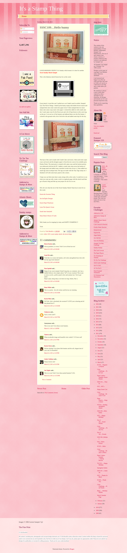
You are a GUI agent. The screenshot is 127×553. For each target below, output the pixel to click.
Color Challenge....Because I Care (102, 394)
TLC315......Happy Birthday (102, 464)
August (100, 347)
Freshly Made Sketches (100, 227)
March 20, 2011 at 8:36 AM (51, 249)
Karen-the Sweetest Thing (47, 194)
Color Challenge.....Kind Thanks (102, 486)
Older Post (86, 388)
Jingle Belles (97, 235)
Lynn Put (47, 255)
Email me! (97, 133)
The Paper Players (99, 253)
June (99, 353)
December (100, 336)
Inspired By (97, 232)
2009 (97, 510)
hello (45, 234)
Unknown (47, 312)
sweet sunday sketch (56, 234)
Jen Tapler (47, 370)
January (100, 503)
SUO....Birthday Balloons (104, 168)
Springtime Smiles (102, 468)
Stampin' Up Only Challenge (99, 244)
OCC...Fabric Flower (100, 442)
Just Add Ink (97, 238)
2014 (97, 324)
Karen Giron (48, 346)
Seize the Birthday (99, 241)
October (100, 342)
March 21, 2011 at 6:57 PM (51, 340)
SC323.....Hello (101, 446)
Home (24, 16)
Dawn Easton (48, 244)
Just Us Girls (97, 265)
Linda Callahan (48, 359)
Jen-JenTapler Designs (46, 198)
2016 (97, 319)
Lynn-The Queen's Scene (47, 207)
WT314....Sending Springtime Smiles (102, 406)
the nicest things (67, 234)
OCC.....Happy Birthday (101, 416)
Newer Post (41, 388)
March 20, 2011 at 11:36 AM (52, 306)
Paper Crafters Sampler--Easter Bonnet (102, 377)
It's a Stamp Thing (41, 8)
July (99, 350)
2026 (97, 304)
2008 (97, 513)
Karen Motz (47, 298)
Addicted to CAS (98, 213)
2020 (97, 310)
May (99, 356)
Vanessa (46, 334)
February (100, 500)
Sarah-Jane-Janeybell (46, 211)
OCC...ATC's (100, 386)
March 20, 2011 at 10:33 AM (52, 292)
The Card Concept (99, 250)
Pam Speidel (47, 268)
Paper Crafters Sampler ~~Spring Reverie (101, 458)
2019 (97, 313)
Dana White (47, 287)
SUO (49, 234)
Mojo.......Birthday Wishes (102, 491)
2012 (97, 330)
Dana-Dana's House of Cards (48, 216)
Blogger (72, 549)
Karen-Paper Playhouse (46, 203)
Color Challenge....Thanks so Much (102, 451)
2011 (97, 333)
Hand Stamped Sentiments (98, 271)
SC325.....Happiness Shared (102, 365)
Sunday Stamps (98, 247)
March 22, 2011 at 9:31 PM (51, 364)
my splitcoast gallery (25, 107)
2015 (97, 321)
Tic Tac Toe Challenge (100, 260)
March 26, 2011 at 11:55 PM (52, 375)
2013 (97, 327)
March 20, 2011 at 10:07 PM (52, 317)
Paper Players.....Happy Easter (102, 400)
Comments (24, 32)
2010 (97, 507)
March (99, 362)
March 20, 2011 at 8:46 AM (51, 262)
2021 (97, 307)
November (101, 339)
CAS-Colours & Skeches (100, 224)
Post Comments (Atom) (51, 392)
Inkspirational (97, 230)
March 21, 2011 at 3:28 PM (51, 328)
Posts (23, 28)
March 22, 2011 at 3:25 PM (51, 353)
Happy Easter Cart (102, 389)
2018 (97, 316)
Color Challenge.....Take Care (102, 371)
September (101, 345)
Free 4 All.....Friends (101, 433)
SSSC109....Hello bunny (102, 411)
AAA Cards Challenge (100, 263)
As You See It (97, 268)
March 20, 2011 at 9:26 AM (51, 281)
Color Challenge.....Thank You (102, 428)
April (99, 359)
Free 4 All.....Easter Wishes (101, 421)
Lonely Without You (104, 186)
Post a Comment (46, 379)
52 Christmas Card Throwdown (99, 276)
